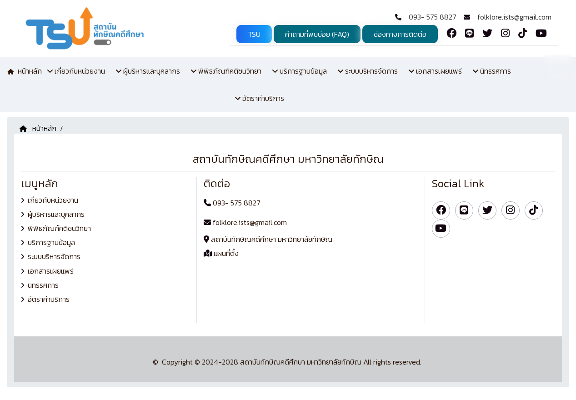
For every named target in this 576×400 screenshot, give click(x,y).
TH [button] (557, 67)
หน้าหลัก (38, 128)
